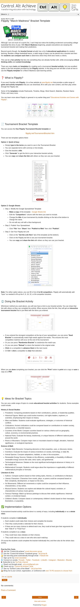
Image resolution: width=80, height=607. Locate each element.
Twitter (28, 560)
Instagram (52, 560)
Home (40, 597)
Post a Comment (8, 590)
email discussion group (33, 551)
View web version (40, 601)
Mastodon (61, 560)
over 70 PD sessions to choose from (59, 571)
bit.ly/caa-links (36, 568)
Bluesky (69, 560)
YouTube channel (21, 562)
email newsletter (21, 558)
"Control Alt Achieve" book (23, 566)
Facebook (35, 560)
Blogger (44, 605)
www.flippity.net (47, 82)
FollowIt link (44, 556)
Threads (21, 560)
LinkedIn (44, 560)
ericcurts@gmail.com (30, 564)
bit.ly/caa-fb (43, 553)
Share (4, 580)
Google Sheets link (39, 212)
